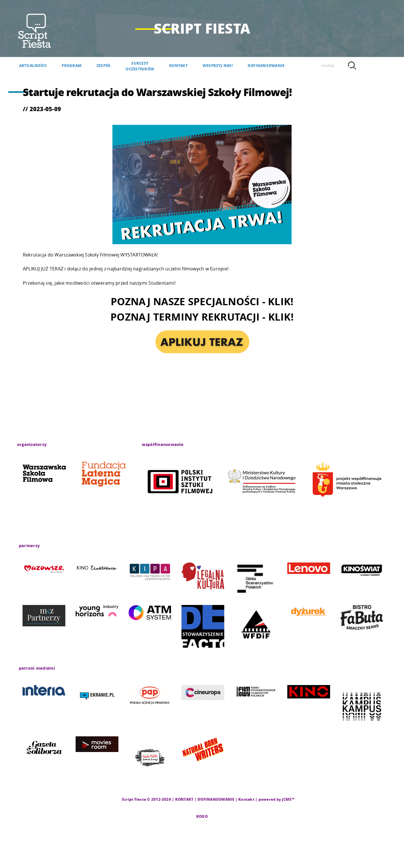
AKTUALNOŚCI (33, 65)
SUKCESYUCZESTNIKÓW (140, 66)
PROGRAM (72, 65)
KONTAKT (178, 65)
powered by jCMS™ (276, 799)
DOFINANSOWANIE (266, 65)
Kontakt (246, 799)
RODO (202, 816)
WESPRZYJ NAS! (218, 65)
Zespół (103, 65)
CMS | (115, 799)
